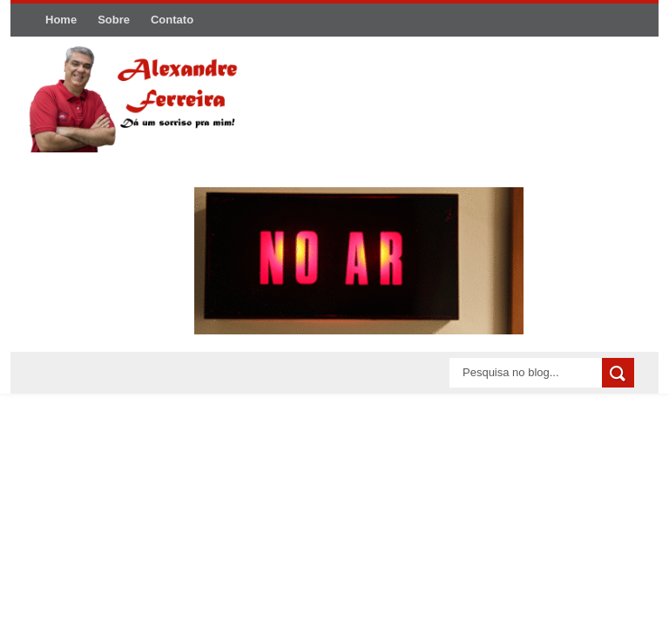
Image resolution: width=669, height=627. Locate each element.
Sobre (114, 19)
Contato (172, 19)
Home (61, 19)
